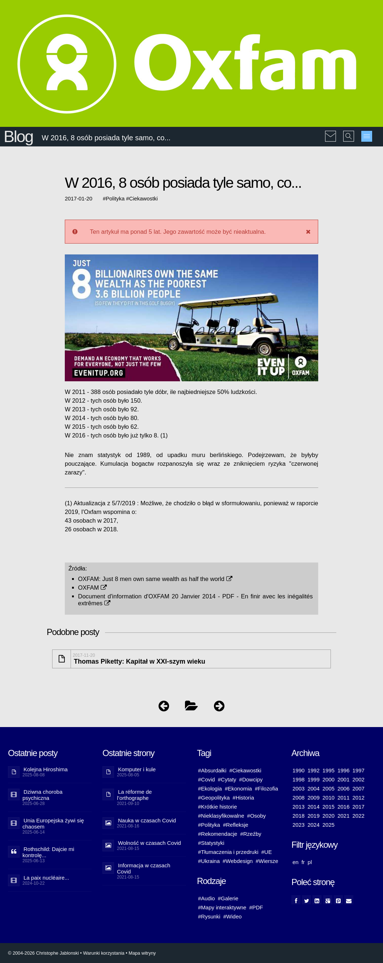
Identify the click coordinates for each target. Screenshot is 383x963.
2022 (359, 816)
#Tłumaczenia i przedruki (228, 852)
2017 (359, 807)
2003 (298, 788)
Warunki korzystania (103, 953)
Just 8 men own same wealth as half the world (167, 579)
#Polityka (209, 825)
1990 (298, 770)
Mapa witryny (142, 953)
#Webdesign (238, 861)
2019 (313, 816)
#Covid (206, 779)
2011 (343, 797)
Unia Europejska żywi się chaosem (53, 823)
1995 (328, 770)
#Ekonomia (238, 788)
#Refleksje (235, 825)
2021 (343, 816)
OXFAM (92, 587)
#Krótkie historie (217, 807)
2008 (298, 797)
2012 (359, 797)
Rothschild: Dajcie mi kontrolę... (48, 852)
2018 (298, 816)
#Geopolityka (214, 797)
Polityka (115, 199)
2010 (328, 797)
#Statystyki (211, 843)
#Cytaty (227, 779)
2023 (298, 825)
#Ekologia (210, 788)
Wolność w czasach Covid (149, 843)
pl (310, 862)
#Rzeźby (250, 834)
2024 (313, 825)
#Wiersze (267, 861)
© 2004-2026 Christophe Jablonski (43, 953)
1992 (313, 770)
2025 (328, 825)
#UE (266, 852)
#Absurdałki (212, 770)
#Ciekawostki (245, 770)
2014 (313, 807)
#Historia (243, 797)
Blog (18, 136)
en (295, 862)
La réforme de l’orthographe (134, 795)
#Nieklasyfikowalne (221, 816)
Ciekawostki (143, 199)
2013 (298, 807)
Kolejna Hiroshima (46, 769)
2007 (359, 788)
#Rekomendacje (217, 834)
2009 (313, 797)
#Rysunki (209, 916)
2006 (343, 788)
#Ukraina (209, 861)
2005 (328, 788)
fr (303, 862)
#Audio (206, 898)
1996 (343, 770)
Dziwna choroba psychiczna (42, 795)
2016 (343, 807)
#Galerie (228, 898)
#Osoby (256, 816)
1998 (298, 779)
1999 (313, 779)
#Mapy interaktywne (222, 907)
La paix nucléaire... (46, 878)
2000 (328, 779)
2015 (328, 807)
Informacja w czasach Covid (143, 868)
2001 (343, 779)
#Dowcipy (251, 779)
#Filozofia (266, 788)
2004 (313, 788)
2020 (328, 816)
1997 (359, 770)
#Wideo (232, 916)
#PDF (256, 907)
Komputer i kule (137, 769)
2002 (359, 779)
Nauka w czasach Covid (147, 820)
